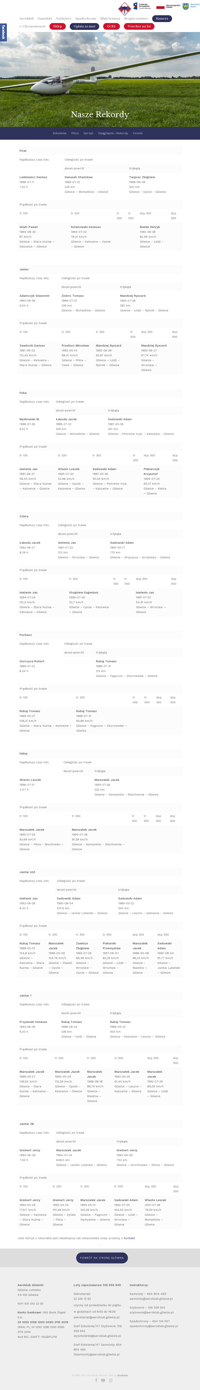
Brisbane (123, 1375)
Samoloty (45, 18)
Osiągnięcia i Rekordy (113, 133)
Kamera (162, 18)
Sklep (57, 26)
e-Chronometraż (33, 26)
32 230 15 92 (82, 1299)
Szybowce (63, 18)
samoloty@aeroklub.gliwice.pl (152, 1299)
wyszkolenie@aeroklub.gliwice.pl (97, 1336)
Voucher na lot (139, 26)
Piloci (75, 133)
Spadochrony (85, 18)
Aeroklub (27, 18)
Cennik (138, 133)
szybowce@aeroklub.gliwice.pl (152, 1312)
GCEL (111, 26)
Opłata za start (84, 26)
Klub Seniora (110, 18)
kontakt (130, 1238)
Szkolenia (59, 133)
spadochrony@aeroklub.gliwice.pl (154, 1326)
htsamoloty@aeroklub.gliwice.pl (97, 1354)
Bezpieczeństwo (136, 18)
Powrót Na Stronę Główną (102, 1257)
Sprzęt (88, 133)
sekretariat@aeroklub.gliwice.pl (97, 1317)
